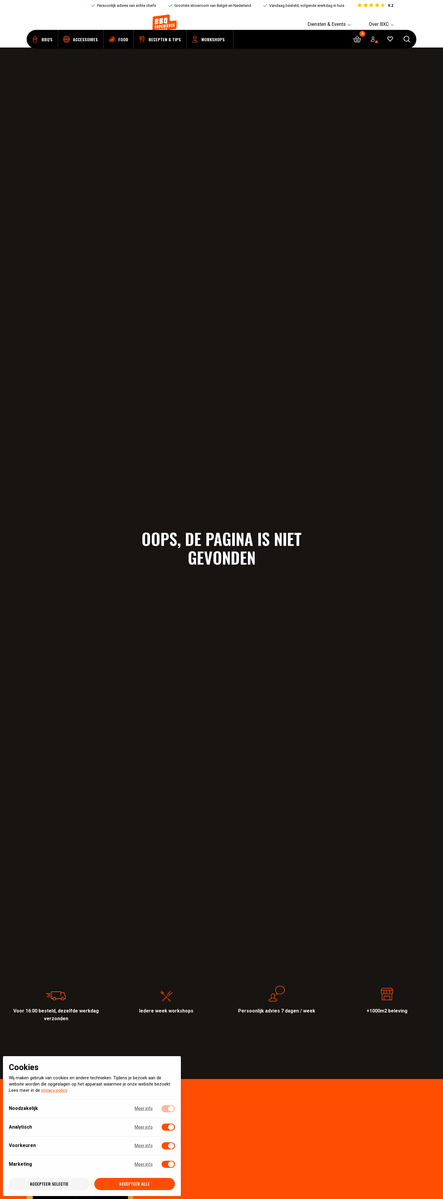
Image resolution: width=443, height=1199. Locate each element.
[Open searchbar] (406, 47)
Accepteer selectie (49, 1184)
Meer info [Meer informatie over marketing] (144, 1164)
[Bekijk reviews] (375, 6)
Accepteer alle (134, 1184)
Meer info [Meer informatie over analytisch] (144, 1127)
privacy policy (54, 1090)
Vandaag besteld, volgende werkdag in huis (306, 5)
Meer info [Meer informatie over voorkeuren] (144, 1145)
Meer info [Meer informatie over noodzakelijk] (144, 1108)
